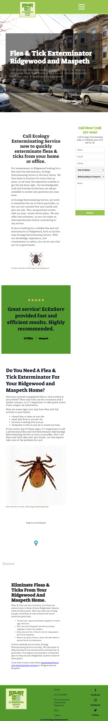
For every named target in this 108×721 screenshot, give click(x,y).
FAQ (56, 710)
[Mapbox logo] (8, 563)
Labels (57, 715)
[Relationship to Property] (90, 176)
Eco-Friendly (60, 695)
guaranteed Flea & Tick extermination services (35, 664)
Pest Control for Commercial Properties (61, 702)
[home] (27, 7)
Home (57, 689)
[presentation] (86, 225)
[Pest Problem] (90, 170)
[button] (81, 7)
